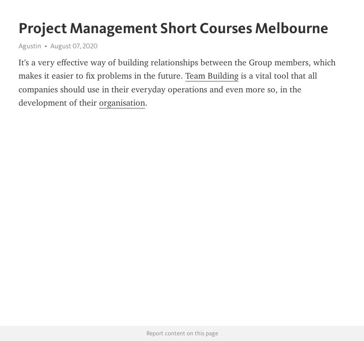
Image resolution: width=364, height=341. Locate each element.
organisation (122, 103)
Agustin (29, 46)
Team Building (211, 76)
